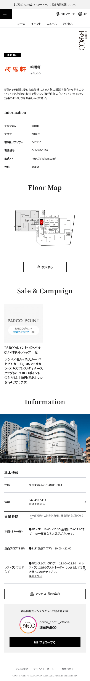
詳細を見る (35, 576)
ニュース (52, 23)
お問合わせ (68, 669)
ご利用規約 (22, 669)
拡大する (47, 267)
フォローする (47, 642)
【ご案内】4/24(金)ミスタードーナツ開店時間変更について (45, 4)
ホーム (21, 23)
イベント (36, 23)
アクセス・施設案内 (47, 594)
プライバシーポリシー (44, 669)
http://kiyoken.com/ (44, 158)
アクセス (68, 23)
